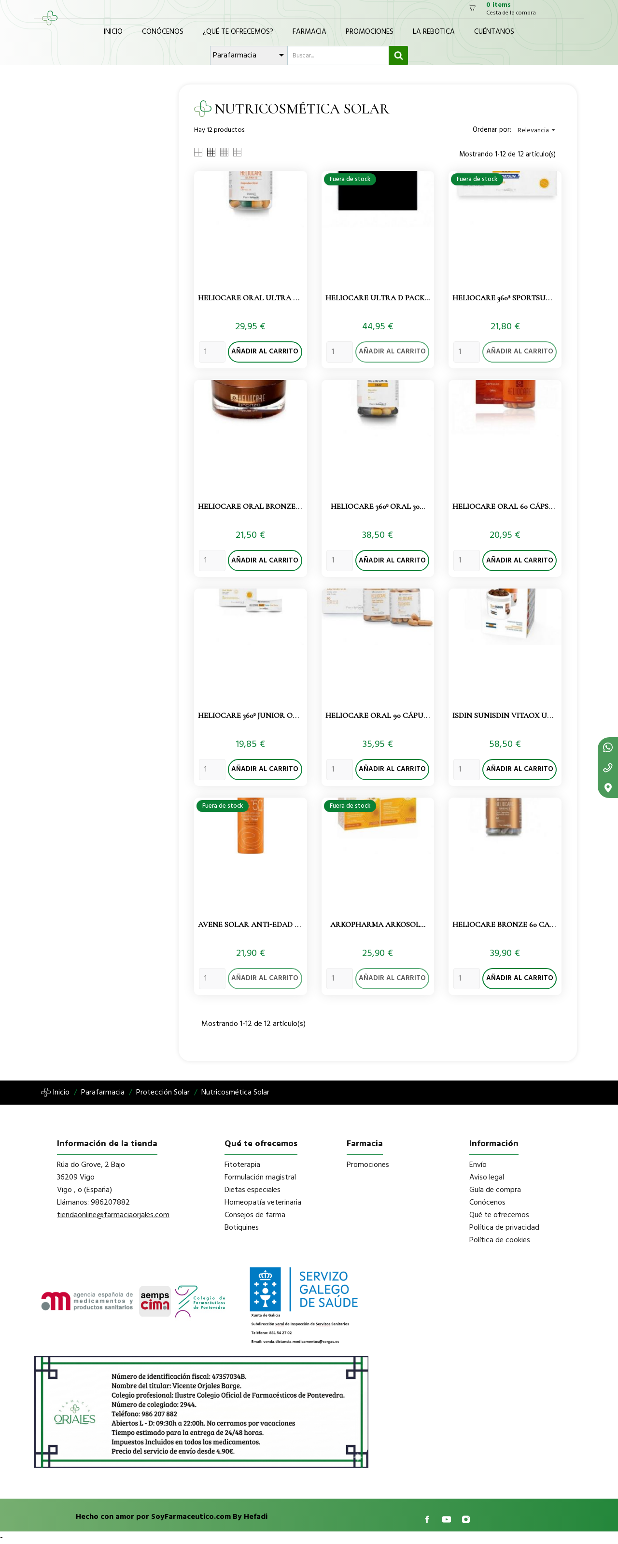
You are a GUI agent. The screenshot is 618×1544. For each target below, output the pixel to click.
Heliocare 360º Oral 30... (378, 506)
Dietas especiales (253, 1190)
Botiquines (242, 1227)
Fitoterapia (242, 1165)
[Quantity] (212, 352)
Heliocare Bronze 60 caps (505, 924)
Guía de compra (495, 1190)
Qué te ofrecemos (499, 1215)
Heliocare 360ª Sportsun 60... (509, 298)
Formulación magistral (260, 1177)
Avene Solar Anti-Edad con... (257, 924)
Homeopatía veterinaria (263, 1202)
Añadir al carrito (264, 351)
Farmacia (309, 32)
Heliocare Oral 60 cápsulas (510, 506)
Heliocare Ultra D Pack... (377, 298)
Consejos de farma (255, 1215)
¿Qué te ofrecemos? (238, 32)
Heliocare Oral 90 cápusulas (386, 715)
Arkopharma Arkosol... (377, 924)
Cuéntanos (494, 32)
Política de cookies (499, 1240)
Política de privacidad (504, 1227)
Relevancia (538, 130)
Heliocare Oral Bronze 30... (253, 506)
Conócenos (162, 32)
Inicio (113, 32)
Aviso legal (486, 1177)
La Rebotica (434, 32)
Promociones (369, 32)
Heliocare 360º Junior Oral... (255, 715)
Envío (478, 1165)
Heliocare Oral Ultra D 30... (255, 298)
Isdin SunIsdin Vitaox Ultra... (512, 715)
